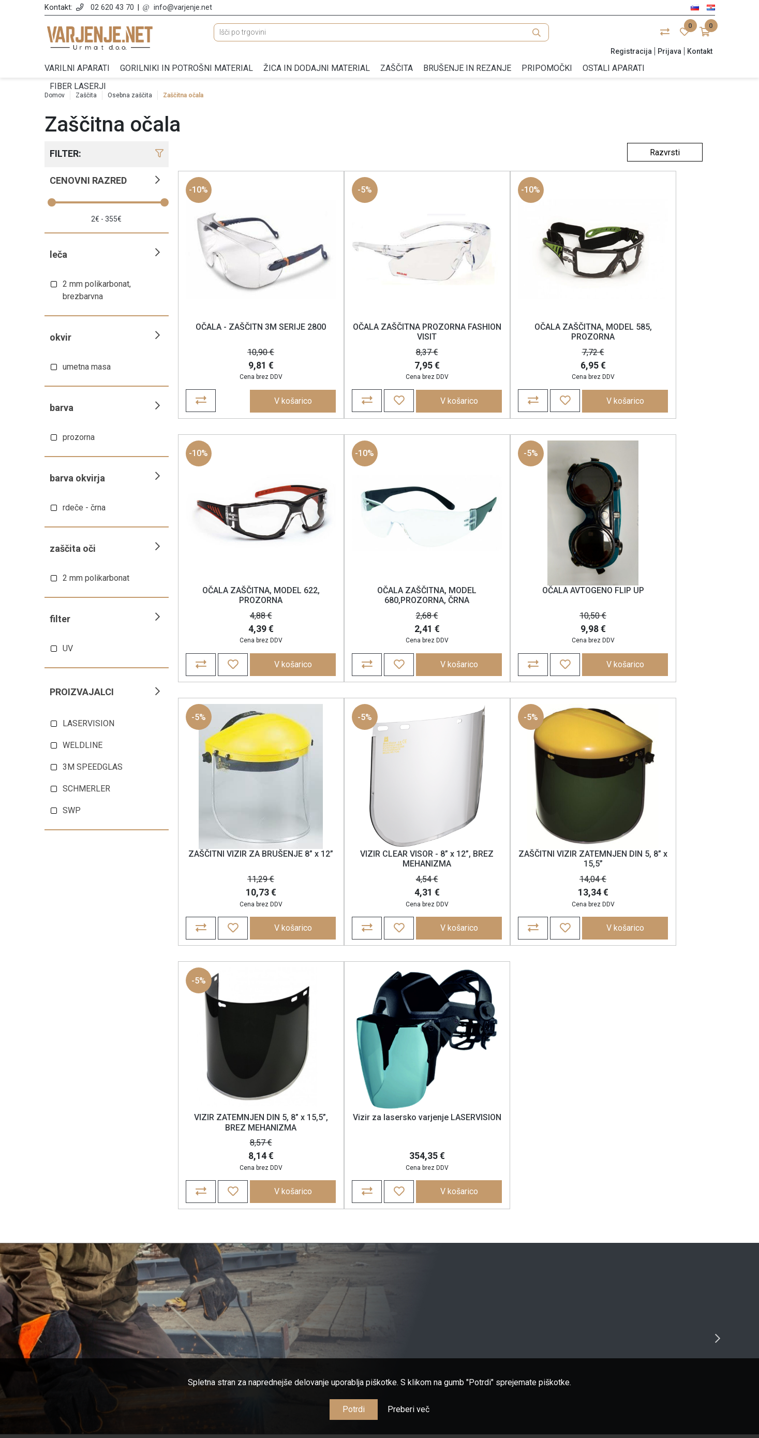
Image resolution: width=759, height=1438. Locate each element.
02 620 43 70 (112, 7)
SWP (72, 810)
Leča (58, 254)
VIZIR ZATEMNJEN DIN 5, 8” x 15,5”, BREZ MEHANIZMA (375, 869)
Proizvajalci (82, 691)
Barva (61, 407)
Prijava (669, 51)
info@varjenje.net (183, 7)
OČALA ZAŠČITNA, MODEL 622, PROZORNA (639, 334)
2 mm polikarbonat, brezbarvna (97, 290)
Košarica (465, 1255)
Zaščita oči (73, 548)
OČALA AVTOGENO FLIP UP (376, 596)
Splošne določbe (294, 1240)
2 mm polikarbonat (96, 578)
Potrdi (354, 1409)
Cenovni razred (88, 180)
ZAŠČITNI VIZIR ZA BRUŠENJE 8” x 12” (508, 601)
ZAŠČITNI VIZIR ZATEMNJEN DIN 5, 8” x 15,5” (243, 869)
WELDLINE (82, 745)
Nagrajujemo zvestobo (294, 1300)
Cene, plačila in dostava (294, 1270)
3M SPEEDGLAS (93, 767)
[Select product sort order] (665, 152)
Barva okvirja (77, 478)
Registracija (631, 51)
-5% (331, 192)
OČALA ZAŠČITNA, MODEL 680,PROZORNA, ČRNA (243, 601)
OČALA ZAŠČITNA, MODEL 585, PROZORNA (507, 334)
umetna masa (87, 367)
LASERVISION (88, 723)
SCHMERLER (86, 789)
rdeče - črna (84, 507)
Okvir (60, 337)
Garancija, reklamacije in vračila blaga (294, 1285)
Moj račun (465, 1225)
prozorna (79, 437)
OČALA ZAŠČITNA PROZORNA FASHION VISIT (375, 334)
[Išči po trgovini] (381, 37)
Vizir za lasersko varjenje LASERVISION (508, 869)
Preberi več (408, 1409)
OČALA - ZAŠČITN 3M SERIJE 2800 (244, 334)
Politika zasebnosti (294, 1255)
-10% (199, 192)
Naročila (465, 1240)
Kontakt (699, 51)
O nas (294, 1225)
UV (68, 648)
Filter (60, 618)
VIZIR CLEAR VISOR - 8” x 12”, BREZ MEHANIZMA (639, 601)
